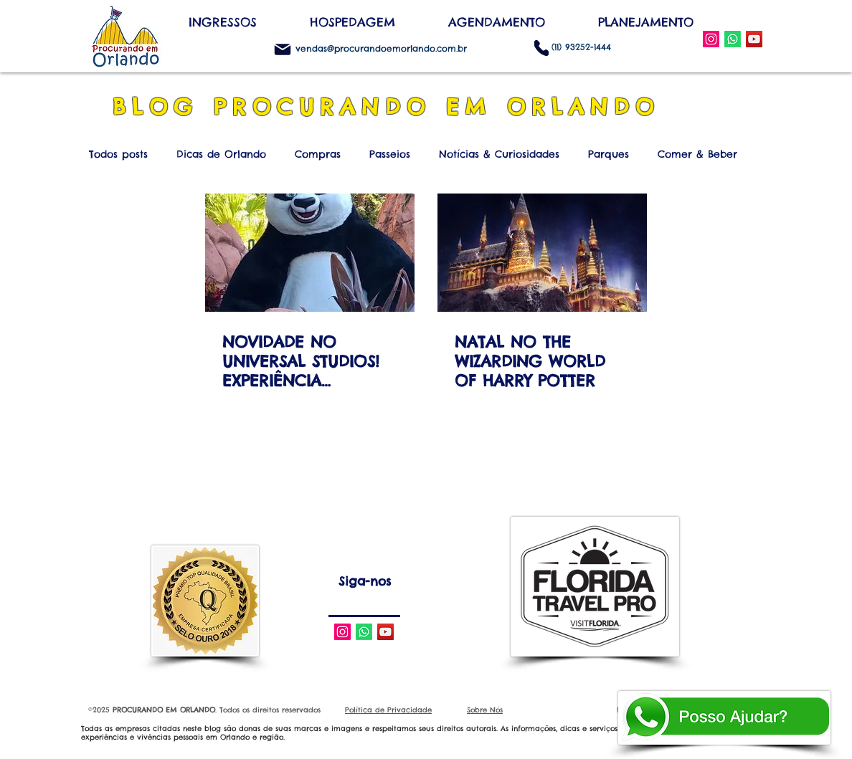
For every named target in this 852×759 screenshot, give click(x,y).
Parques (608, 154)
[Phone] (541, 47)
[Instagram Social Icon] (711, 39)
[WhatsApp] (732, 39)
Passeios (389, 154)
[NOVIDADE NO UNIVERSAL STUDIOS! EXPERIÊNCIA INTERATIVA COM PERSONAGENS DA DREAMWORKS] (310, 253)
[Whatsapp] (364, 632)
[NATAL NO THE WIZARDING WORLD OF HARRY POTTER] (542, 253)
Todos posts (118, 154)
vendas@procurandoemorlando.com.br (381, 48)
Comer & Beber (697, 154)
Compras (318, 154)
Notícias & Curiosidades (499, 154)
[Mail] (282, 49)
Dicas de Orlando (221, 154)
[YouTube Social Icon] (754, 39)
